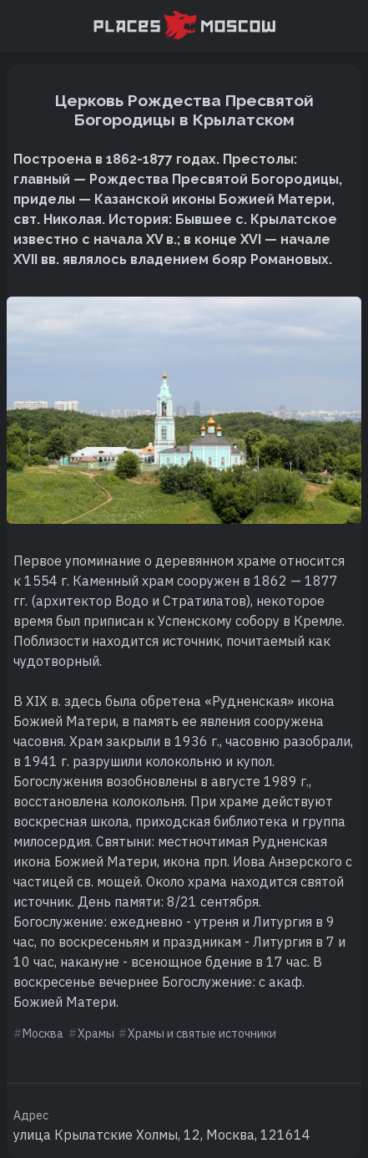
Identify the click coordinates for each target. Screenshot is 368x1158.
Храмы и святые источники (202, 1033)
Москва (43, 1033)
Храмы (96, 1033)
